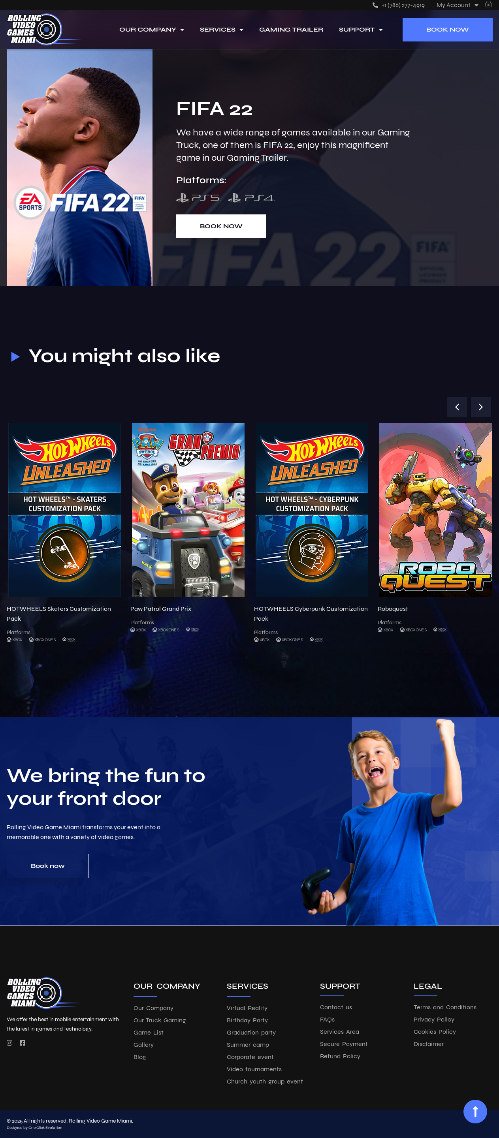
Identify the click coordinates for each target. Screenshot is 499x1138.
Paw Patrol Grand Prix (160, 608)
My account (457, 5)
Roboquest (393, 608)
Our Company (151, 30)
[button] (457, 407)
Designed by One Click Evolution (34, 1127)
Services (221, 30)
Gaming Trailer (291, 29)
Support (361, 30)
